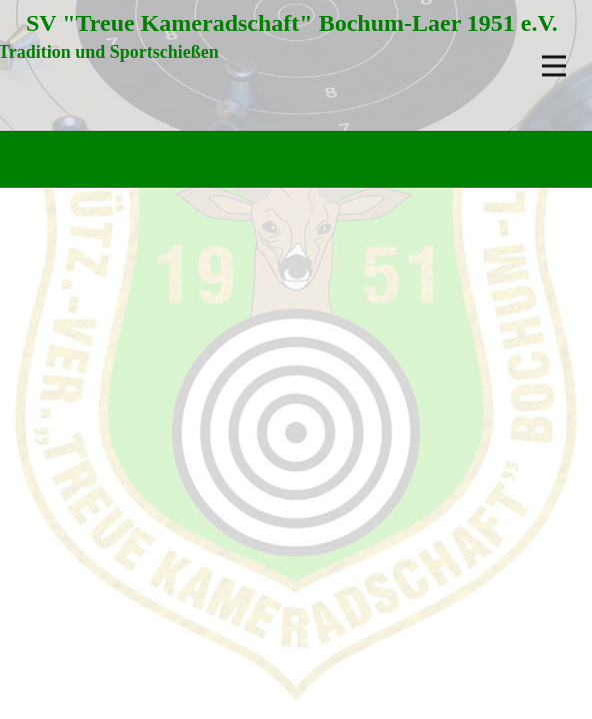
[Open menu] (554, 66)
